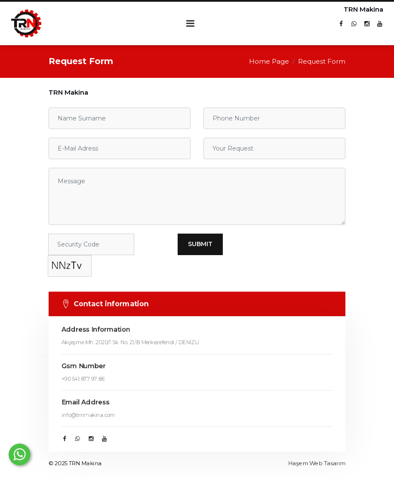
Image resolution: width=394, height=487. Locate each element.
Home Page (269, 61)
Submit (200, 244)
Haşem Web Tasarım (318, 467)
